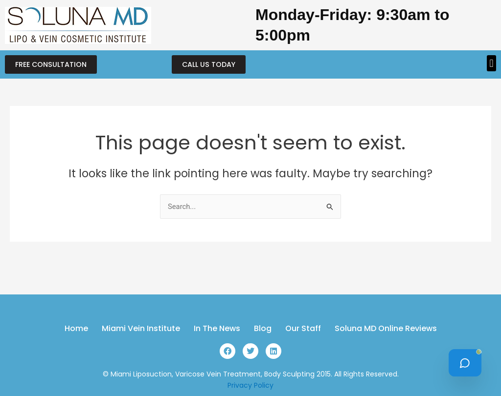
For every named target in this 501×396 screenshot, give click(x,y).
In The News (217, 328)
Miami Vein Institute (141, 328)
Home (76, 328)
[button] (491, 63)
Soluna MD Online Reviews (386, 328)
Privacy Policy (250, 385)
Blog (263, 328)
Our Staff (303, 328)
